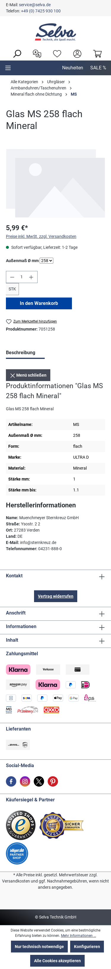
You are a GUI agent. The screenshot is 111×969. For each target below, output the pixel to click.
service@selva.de (35, 4)
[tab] (25, 353)
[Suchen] (15, 53)
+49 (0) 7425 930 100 (41, 11)
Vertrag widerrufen (55, 596)
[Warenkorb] (96, 53)
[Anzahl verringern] (12, 277)
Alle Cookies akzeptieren (57, 960)
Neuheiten (72, 68)
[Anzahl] (21, 277)
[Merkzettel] (56, 53)
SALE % (98, 68)
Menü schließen (28, 374)
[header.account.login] (76, 53)
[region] (55, 183)
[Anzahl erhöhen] (31, 277)
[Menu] (8, 68)
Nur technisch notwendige (39, 946)
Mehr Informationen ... (78, 936)
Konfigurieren (87, 946)
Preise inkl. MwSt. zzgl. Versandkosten (41, 236)
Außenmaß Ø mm (22, 260)
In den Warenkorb (39, 303)
